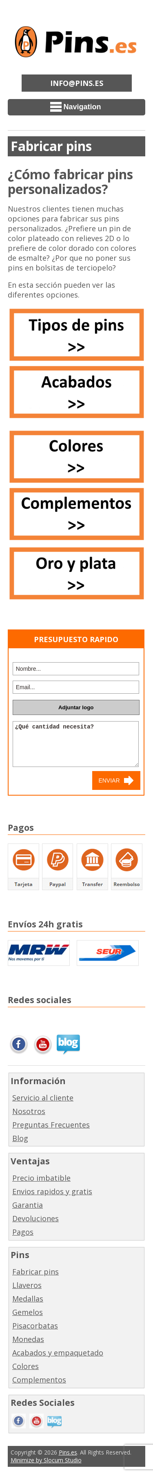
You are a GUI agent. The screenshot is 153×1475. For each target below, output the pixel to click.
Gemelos (27, 1312)
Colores (25, 1366)
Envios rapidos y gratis (52, 1191)
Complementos (39, 1380)
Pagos (22, 1232)
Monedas (28, 1339)
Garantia (27, 1205)
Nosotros (28, 1111)
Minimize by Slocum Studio (46, 1460)
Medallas (27, 1299)
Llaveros (27, 1285)
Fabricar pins (35, 1272)
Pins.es (68, 1452)
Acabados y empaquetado (57, 1353)
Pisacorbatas (35, 1326)
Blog (20, 1138)
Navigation (75, 107)
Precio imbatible (41, 1178)
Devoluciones (35, 1218)
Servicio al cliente (42, 1098)
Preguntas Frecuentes (51, 1125)
